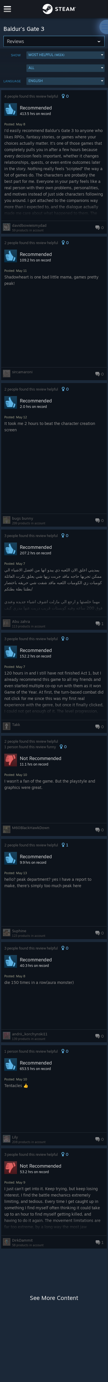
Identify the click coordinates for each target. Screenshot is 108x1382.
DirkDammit (22, 1240)
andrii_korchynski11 (29, 1034)
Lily (15, 1137)
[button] (65, 55)
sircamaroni (22, 371)
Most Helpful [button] (46, 55)
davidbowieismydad (29, 225)
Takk (16, 724)
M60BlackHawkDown (30, 827)
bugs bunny (22, 518)
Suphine (19, 930)
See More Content (54, 1297)
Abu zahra (21, 621)
